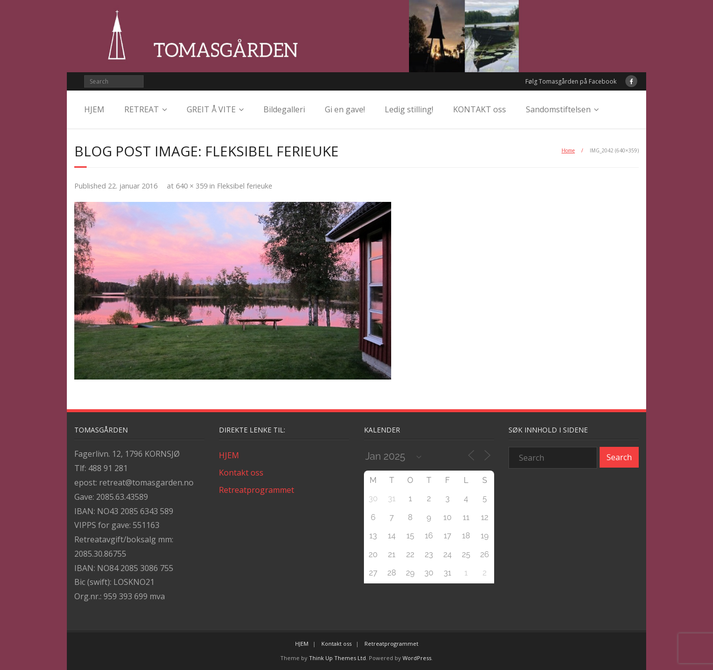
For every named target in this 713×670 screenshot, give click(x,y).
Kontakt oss (241, 472)
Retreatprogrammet (256, 489)
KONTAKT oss (479, 109)
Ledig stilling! (409, 109)
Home (568, 150)
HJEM (94, 109)
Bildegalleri (284, 109)
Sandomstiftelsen (558, 109)
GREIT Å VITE (211, 109)
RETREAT (141, 109)
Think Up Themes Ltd (337, 658)
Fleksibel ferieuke (244, 186)
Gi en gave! (345, 109)
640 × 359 (191, 186)
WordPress (417, 658)
